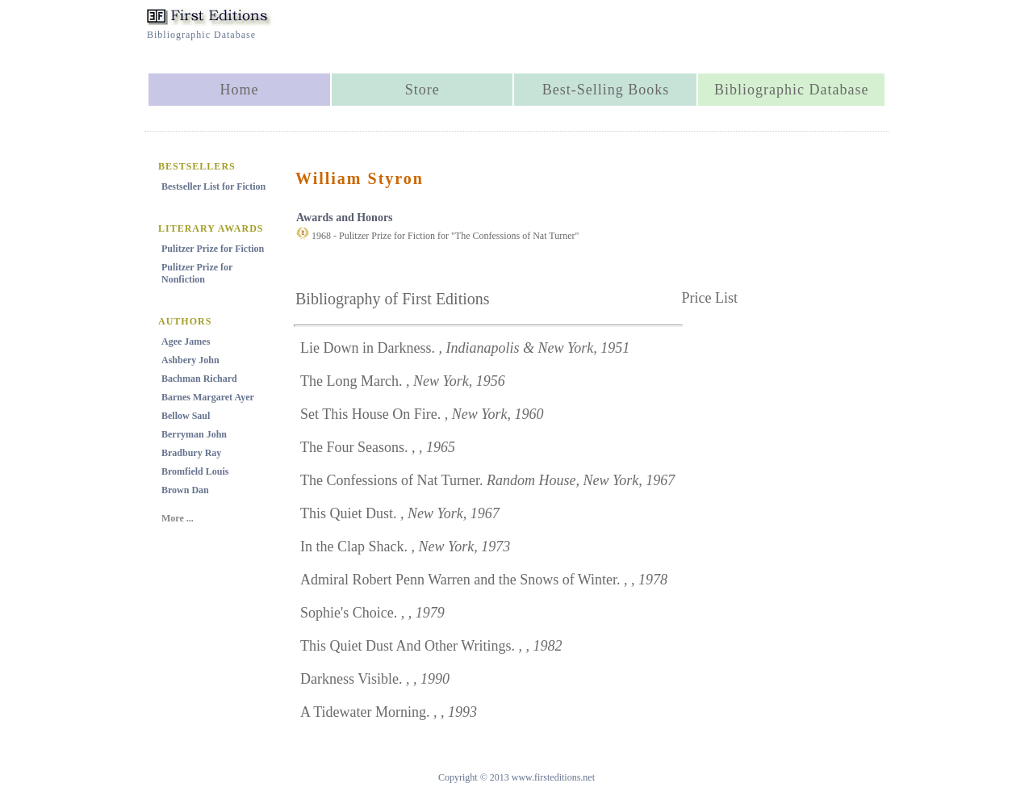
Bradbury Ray (191, 453)
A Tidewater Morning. (388, 712)
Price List (710, 298)
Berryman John (194, 434)
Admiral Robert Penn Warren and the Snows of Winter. (483, 580)
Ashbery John (190, 360)
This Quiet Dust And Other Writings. (431, 646)
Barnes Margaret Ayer (207, 397)
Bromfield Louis (194, 471)
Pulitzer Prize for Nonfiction (196, 273)
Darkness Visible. (375, 679)
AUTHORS (184, 321)
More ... (177, 518)
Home (239, 90)
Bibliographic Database (791, 90)
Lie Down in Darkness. (464, 348)
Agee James (185, 341)
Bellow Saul (185, 415)
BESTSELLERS (197, 166)
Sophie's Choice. (372, 613)
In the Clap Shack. (405, 546)
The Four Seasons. (377, 447)
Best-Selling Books (606, 90)
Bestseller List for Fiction (213, 186)
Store (422, 90)
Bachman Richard (199, 378)
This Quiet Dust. (400, 513)
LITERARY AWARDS (211, 228)
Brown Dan (185, 490)
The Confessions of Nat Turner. (487, 480)
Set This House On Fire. (422, 414)
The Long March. (402, 381)
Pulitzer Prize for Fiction (212, 248)
